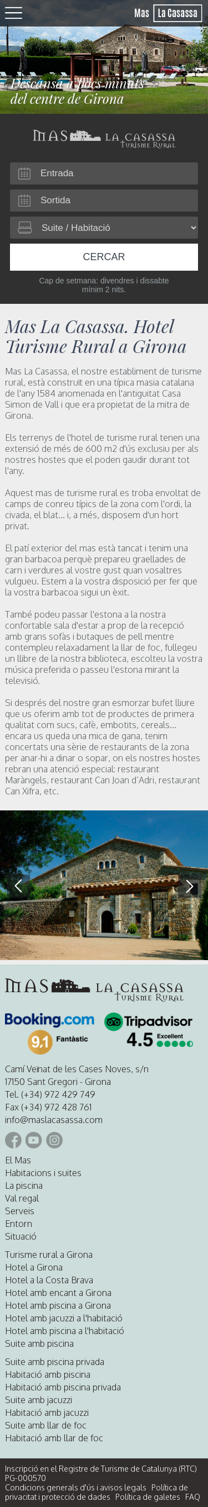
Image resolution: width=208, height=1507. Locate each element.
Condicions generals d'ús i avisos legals (75, 1487)
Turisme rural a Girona (49, 1254)
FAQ (192, 1496)
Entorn (18, 1223)
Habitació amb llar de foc (54, 1437)
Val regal (22, 1198)
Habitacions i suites (43, 1172)
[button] (189, 886)
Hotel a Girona (34, 1267)
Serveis (19, 1210)
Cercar (104, 256)
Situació (21, 1236)
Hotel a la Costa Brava (49, 1279)
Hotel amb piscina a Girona (58, 1305)
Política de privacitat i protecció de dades (96, 1492)
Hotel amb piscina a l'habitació (64, 1330)
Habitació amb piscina (47, 1374)
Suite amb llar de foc (46, 1425)
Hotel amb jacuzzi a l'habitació (64, 1318)
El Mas (18, 1160)
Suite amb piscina (39, 1343)
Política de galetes (147, 1496)
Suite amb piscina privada (54, 1361)
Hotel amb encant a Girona (58, 1292)
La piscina (24, 1185)
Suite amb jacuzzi (38, 1399)
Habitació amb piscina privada (63, 1387)
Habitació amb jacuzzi (47, 1412)
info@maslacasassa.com (54, 1119)
